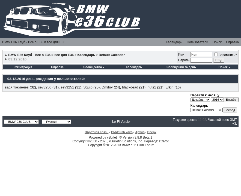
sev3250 (44, 87)
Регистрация (23, 67)
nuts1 (151, 87)
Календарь (174, 42)
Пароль (183, 60)
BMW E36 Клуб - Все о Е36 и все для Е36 (33, 42)
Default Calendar (112, 55)
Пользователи (197, 42)
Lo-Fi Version (122, 122)
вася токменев (17, 87)
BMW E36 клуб (122, 132)
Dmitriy (107, 87)
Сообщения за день (181, 67)
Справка (232, 42)
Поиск (217, 42)
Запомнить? (225, 55)
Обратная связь (96, 132)
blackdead (130, 87)
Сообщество (94, 67)
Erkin (169, 87)
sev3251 (67, 87)
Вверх (151, 132)
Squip (87, 87)
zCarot (163, 141)
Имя (181, 54)
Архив (140, 132)
